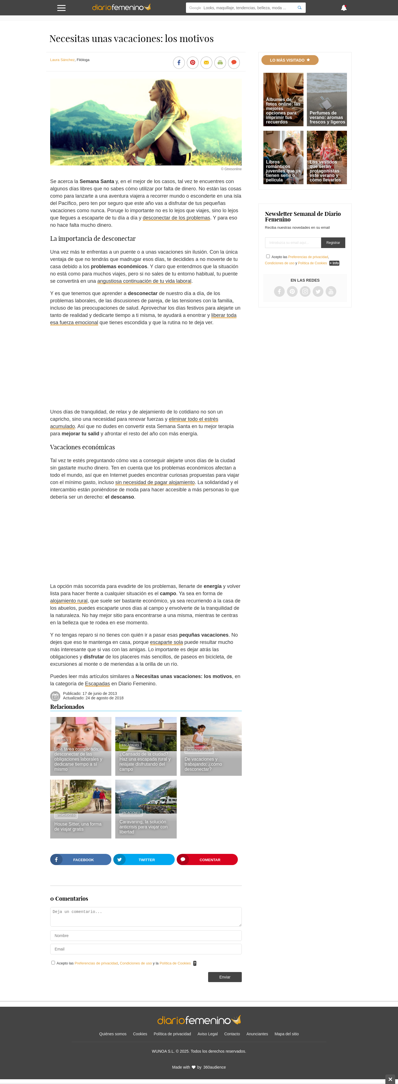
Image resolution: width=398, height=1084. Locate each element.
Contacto (232, 1034)
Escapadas (97, 683)
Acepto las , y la (124, 963)
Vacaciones (66, 815)
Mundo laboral (199, 750)
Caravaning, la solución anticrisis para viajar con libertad (143, 826)
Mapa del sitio (287, 1034)
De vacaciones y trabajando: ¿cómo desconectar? (203, 764)
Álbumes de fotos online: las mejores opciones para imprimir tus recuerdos (283, 110)
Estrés (62, 740)
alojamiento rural (69, 601)
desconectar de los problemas (176, 218)
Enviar (225, 977)
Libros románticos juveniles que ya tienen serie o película (283, 171)
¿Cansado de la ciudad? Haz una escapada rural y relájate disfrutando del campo (145, 762)
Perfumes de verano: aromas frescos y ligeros (327, 117)
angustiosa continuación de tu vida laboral (144, 281)
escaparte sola (166, 642)
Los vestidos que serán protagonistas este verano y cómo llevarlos (325, 171)
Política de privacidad (172, 1034)
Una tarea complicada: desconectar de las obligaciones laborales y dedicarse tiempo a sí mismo (78, 759)
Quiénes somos (112, 1034)
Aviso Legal (207, 1034)
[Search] (299, 8)
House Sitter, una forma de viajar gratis (78, 826)
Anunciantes (257, 1034)
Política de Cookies (175, 963)
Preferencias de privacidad (96, 963)
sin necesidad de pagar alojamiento (155, 482)
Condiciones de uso (136, 963)
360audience (214, 1067)
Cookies (140, 1034)
